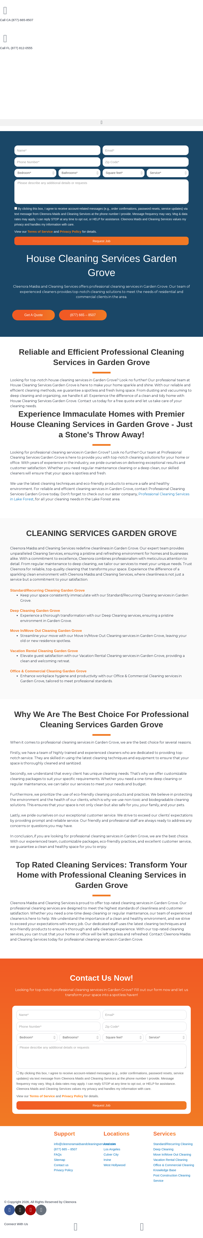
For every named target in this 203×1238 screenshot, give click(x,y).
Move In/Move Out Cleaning (173, 1154)
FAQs (58, 1154)
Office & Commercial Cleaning (174, 1165)
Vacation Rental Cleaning (171, 1159)
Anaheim (110, 1144)
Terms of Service (40, 231)
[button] (101, 122)
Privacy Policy (70, 231)
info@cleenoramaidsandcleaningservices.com (86, 1144)
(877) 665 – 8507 (66, 1149)
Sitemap (60, 1159)
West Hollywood (115, 1165)
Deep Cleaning (163, 1149)
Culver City (111, 1154)
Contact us (61, 1165)
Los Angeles (112, 1149)
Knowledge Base (165, 1170)
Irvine (107, 1159)
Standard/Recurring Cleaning (173, 1144)
